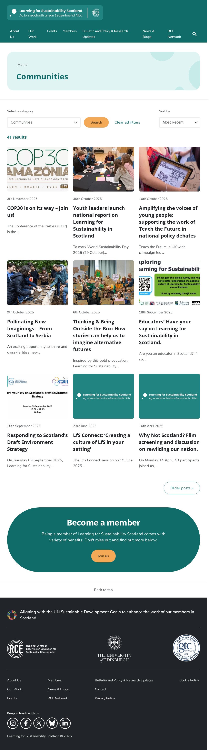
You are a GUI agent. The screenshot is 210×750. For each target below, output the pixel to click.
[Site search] (194, 34)
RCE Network (174, 34)
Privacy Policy (105, 698)
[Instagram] (13, 723)
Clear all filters (127, 122)
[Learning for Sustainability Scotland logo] (55, 12)
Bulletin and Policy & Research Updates (105, 34)
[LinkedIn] (65, 723)
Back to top (103, 589)
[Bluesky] (52, 723)
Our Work (32, 34)
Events (52, 31)
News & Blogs (148, 34)
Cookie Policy (189, 680)
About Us (14, 34)
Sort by (164, 111)
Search (96, 122)
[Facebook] (26, 723)
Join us (103, 556)
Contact (100, 689)
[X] (39, 723)
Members (70, 31)
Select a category (20, 111)
